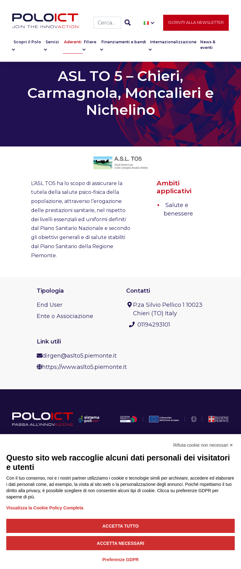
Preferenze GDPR (120, 559)
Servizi (52, 43)
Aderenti (73, 43)
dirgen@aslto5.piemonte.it (79, 355)
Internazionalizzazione (173, 43)
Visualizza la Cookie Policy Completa (44, 507)
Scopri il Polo (27, 43)
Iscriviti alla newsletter (196, 24)
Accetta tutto (120, 526)
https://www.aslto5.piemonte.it (84, 367)
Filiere (90, 43)
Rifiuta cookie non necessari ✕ (203, 445)
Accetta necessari (120, 543)
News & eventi (207, 46)
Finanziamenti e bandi (123, 43)
